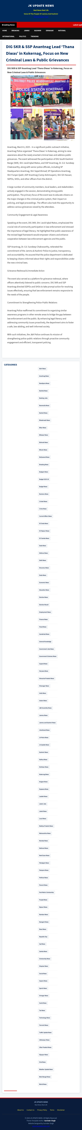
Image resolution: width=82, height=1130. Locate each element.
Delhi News (42, 560)
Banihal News (43, 391)
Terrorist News (43, 1025)
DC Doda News (43, 524)
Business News (43, 494)
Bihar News (42, 428)
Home (4, 30)
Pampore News (43, 870)
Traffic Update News (45, 1033)
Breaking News (43, 465)
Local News (42, 819)
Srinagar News (43, 996)
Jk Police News (43, 738)
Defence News (43, 553)
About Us (20, 1110)
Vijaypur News (43, 1055)
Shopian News (43, 966)
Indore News (43, 701)
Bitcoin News (43, 450)
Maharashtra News (45, 833)
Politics (22, 36)
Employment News (45, 612)
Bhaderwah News (44, 420)
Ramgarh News (43, 922)
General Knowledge (45, 642)
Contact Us (30, 1110)
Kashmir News (43, 752)
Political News (43, 878)
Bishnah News (43, 442)
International (8, 36)
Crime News (43, 509)
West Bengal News (44, 1077)
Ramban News (43, 915)
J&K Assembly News (45, 708)
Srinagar (50, 30)
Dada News (42, 546)
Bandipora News (44, 383)
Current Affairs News (45, 516)
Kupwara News (43, 789)
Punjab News (43, 900)
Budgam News (43, 472)
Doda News (42, 575)
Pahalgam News (44, 863)
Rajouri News (43, 907)
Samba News (43, 951)
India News (42, 693)
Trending (35, 36)
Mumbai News (43, 841)
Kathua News (43, 760)
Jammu (27, 30)
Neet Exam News (44, 856)
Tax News (42, 1011)
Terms (52, 1110)
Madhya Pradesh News (46, 826)
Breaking (15, 30)
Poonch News (43, 885)
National (62, 30)
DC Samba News (44, 538)
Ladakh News (43, 796)
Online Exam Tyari (41, 17)
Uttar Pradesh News (45, 1047)
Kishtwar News (43, 767)
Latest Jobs (42, 804)
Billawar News (43, 435)
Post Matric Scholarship (46, 892)
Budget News (43, 487)
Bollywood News (44, 457)
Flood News (42, 627)
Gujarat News (43, 664)
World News (43, 1084)
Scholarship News (44, 959)
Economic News (44, 583)
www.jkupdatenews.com (41, 1126)
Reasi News (42, 929)
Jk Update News (44, 745)
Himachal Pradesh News (46, 679)
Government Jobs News (46, 649)
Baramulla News (44, 406)
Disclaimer (61, 1110)
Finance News (43, 619)
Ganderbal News (44, 634)
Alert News (42, 369)
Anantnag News (44, 376)
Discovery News (44, 568)
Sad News (42, 944)
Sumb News (43, 1003)
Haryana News (43, 671)
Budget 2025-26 (44, 479)
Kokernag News (44, 774)
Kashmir (37, 30)
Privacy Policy (42, 1110)
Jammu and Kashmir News (47, 723)
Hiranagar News (44, 686)
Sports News (43, 988)
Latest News (43, 811)
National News (43, 848)
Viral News (42, 1062)
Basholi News (43, 413)
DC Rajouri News (44, 531)
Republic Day (43, 937)
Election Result (43, 605)
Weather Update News (46, 1069)
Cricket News (43, 501)
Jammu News (43, 715)
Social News (43, 974)
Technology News (44, 1018)
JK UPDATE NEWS (41, 5)
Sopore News (43, 981)
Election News (43, 597)
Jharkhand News (44, 730)
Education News (44, 590)
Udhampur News (44, 1040)
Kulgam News (43, 782)
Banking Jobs (43, 398)
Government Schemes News (47, 656)
